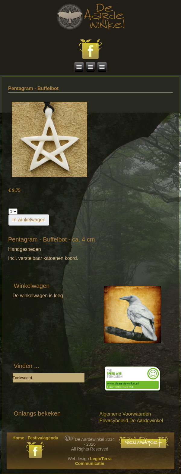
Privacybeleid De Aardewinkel (131, 420)
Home (18, 437)
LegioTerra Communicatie (93, 461)
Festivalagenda (43, 437)
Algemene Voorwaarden (125, 413)
